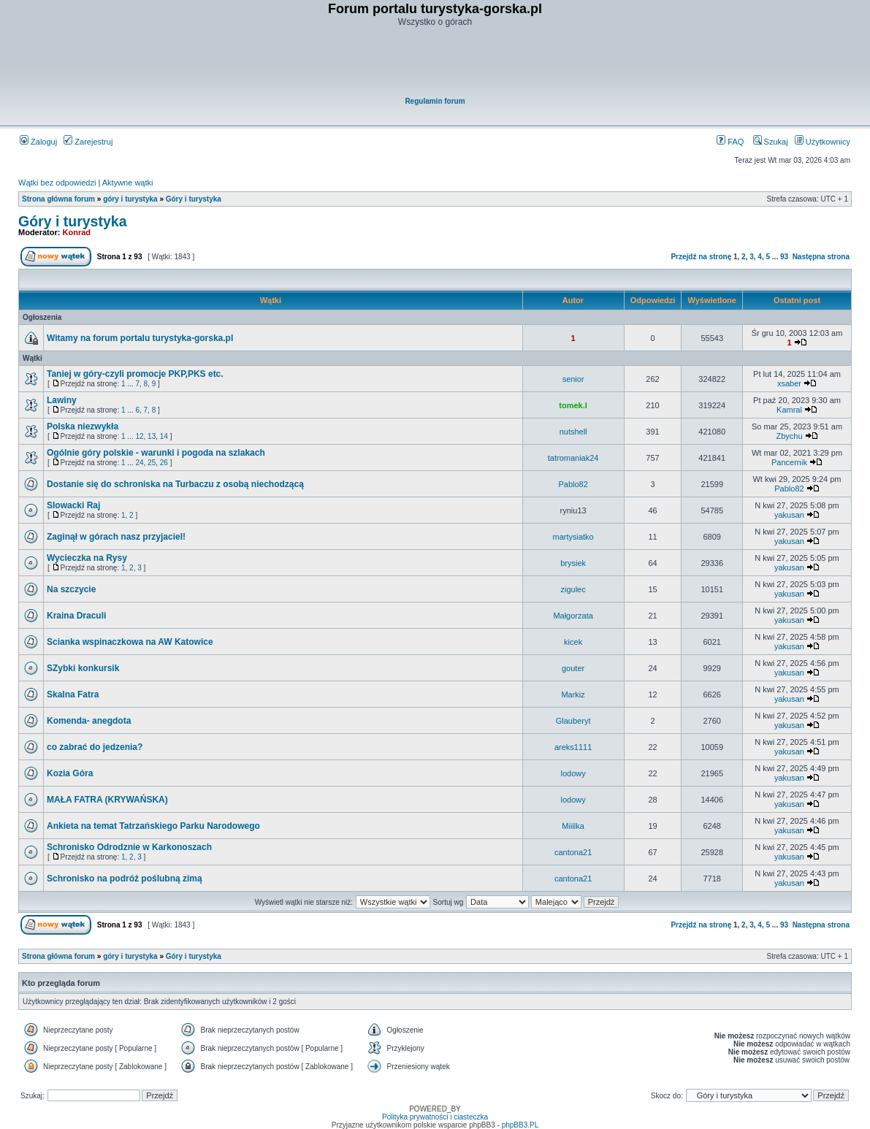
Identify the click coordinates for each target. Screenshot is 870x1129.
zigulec (572, 589)
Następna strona (821, 257)
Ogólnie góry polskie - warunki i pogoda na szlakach (156, 453)
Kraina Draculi (76, 616)
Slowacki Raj (73, 505)
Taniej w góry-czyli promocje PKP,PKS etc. (135, 374)
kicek (573, 642)
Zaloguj (38, 141)
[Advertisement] (436, 63)
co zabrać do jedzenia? (94, 747)
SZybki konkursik (83, 668)
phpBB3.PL (520, 1125)
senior (573, 379)
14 (164, 436)
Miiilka (573, 826)
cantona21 (573, 852)
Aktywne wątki (127, 182)
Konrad (77, 232)
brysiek (573, 563)
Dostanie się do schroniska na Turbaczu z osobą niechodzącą (175, 484)
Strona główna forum (58, 199)
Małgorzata (572, 615)
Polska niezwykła (82, 426)
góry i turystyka (130, 199)
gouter (573, 668)
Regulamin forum (435, 101)
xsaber (789, 383)
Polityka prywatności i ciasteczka (435, 1117)
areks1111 (573, 747)
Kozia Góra (70, 773)
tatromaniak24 (573, 457)
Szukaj (770, 141)
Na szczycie (71, 589)
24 (139, 463)
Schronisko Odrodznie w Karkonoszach (129, 847)
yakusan (789, 514)
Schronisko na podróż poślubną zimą (124, 878)
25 (152, 463)
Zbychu (789, 436)
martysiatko (572, 536)
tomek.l (573, 405)
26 (164, 463)
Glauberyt (573, 720)
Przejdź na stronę (701, 257)
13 (152, 436)
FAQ (730, 141)
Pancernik (789, 462)
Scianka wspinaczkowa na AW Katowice (130, 642)
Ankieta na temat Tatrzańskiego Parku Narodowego (153, 826)
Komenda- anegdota (89, 721)
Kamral (789, 409)
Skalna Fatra (73, 694)
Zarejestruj (88, 141)
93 (784, 257)
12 (139, 436)
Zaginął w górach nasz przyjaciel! (116, 537)
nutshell (573, 431)
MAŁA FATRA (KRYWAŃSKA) (107, 800)
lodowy (572, 773)
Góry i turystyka (193, 199)
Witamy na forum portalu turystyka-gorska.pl (140, 338)
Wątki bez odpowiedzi (57, 182)
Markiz (572, 694)
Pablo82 (572, 484)
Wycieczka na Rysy (87, 558)
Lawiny (62, 400)
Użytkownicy (822, 141)
